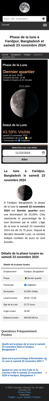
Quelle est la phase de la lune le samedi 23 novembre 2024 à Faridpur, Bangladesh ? (23, 347)
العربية (19, 397)
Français (37, 397)
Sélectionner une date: (24, 147)
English (11, 397)
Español (27, 397)
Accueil (5, 24)
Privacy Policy (24, 392)
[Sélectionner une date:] (24, 153)
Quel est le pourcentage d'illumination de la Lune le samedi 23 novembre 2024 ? (24, 359)
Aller (24, 159)
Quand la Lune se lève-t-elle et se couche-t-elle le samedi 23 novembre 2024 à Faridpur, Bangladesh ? (22, 373)
